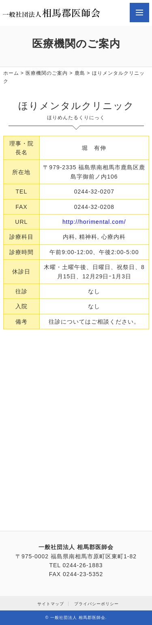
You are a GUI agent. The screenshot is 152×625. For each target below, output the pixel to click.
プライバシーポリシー (96, 604)
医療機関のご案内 (47, 73)
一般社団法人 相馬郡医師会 (77, 617)
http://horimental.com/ (94, 222)
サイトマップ (50, 604)
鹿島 (80, 73)
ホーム (11, 73)
